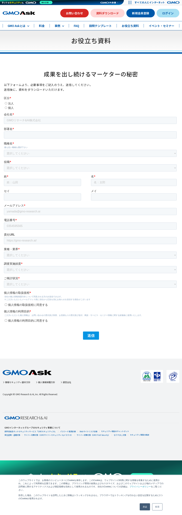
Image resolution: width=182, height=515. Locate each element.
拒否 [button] (157, 507)
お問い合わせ (74, 13)
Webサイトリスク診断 (89, 431)
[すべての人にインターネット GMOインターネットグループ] (157, 2)
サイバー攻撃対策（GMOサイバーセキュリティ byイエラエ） (48, 435)
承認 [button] (145, 507)
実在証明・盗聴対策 (12, 435)
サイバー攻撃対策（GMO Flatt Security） (94, 435)
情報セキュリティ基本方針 (20, 382)
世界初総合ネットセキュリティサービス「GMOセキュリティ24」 (30, 431)
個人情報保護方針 (53, 382)
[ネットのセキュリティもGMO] (27, 2)
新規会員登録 (140, 13)
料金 (42, 26)
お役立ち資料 (130, 26)
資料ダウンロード (107, 13)
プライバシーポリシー (140, 487)
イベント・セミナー (161, 26)
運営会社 (75, 382)
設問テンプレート (100, 26)
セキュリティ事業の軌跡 (140, 434)
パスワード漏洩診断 (68, 431)
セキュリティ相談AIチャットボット (116, 431)
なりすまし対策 (120, 435)
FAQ (76, 26)
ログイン (168, 13)
